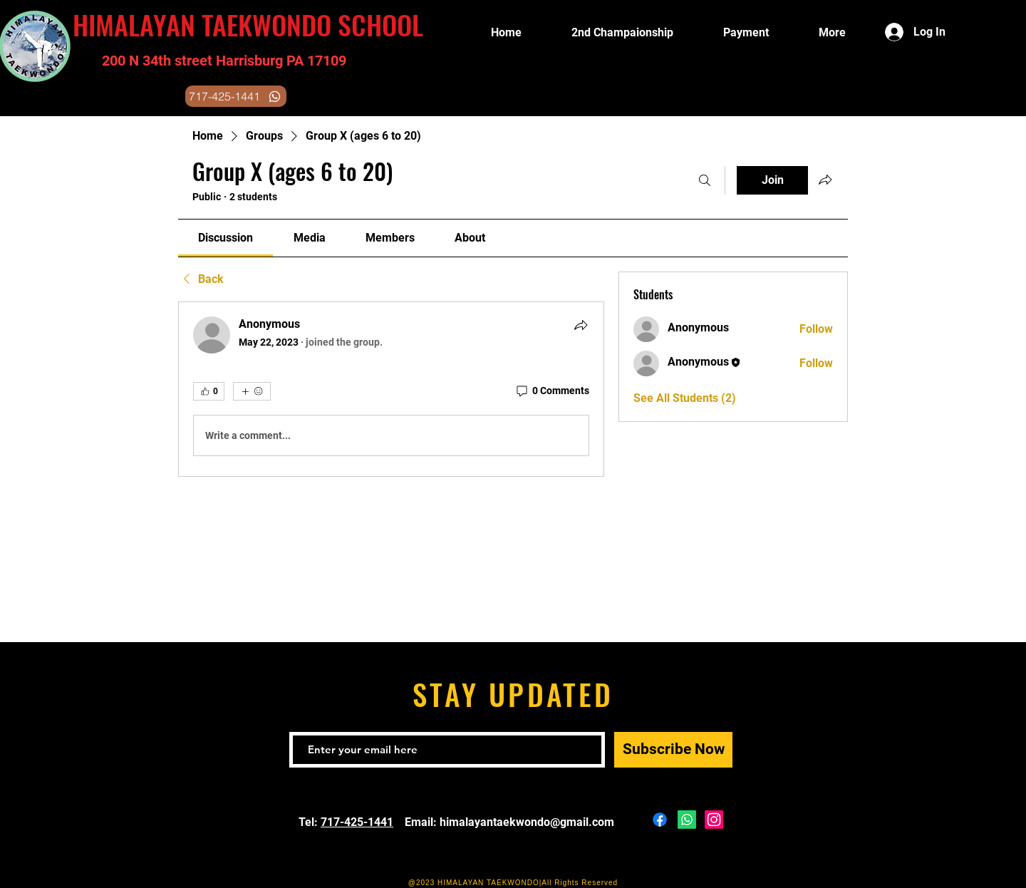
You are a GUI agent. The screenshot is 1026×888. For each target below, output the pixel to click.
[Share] (580, 325)
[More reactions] (252, 391)
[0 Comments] (551, 391)
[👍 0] (208, 391)
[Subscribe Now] (673, 750)
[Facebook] (660, 819)
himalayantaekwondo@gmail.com (527, 822)
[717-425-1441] (235, 96)
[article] (391, 389)
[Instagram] (714, 819)
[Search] (704, 180)
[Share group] (825, 179)
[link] (225, 237)
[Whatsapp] (687, 819)
